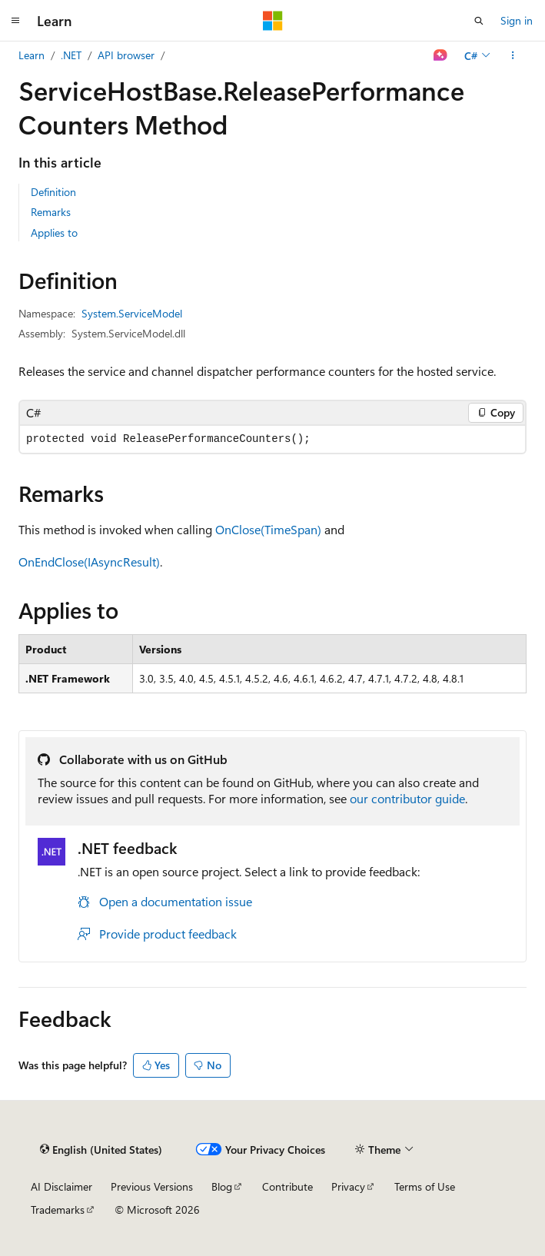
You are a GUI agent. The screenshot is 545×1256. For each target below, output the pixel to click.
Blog (221, 1186)
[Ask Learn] (441, 55)
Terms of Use (424, 1186)
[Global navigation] (15, 21)
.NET (71, 55)
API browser (126, 55)
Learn (31, 55)
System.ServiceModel (131, 313)
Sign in (516, 20)
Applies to (54, 232)
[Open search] (479, 21)
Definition (53, 191)
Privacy (348, 1186)
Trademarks (58, 1209)
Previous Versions (152, 1186)
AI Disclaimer (61, 1186)
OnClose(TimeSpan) (268, 529)
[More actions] (513, 55)
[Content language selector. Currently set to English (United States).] (101, 1150)
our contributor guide (407, 798)
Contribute (287, 1186)
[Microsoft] (273, 21)
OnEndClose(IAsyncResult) (89, 561)
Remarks (51, 211)
